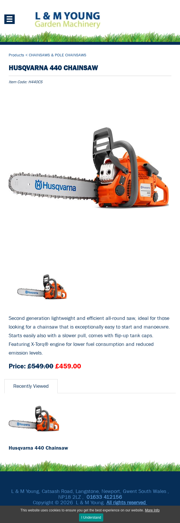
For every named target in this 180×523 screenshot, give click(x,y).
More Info (152, 510)
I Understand (91, 517)
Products (17, 55)
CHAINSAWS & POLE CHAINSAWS (57, 55)
